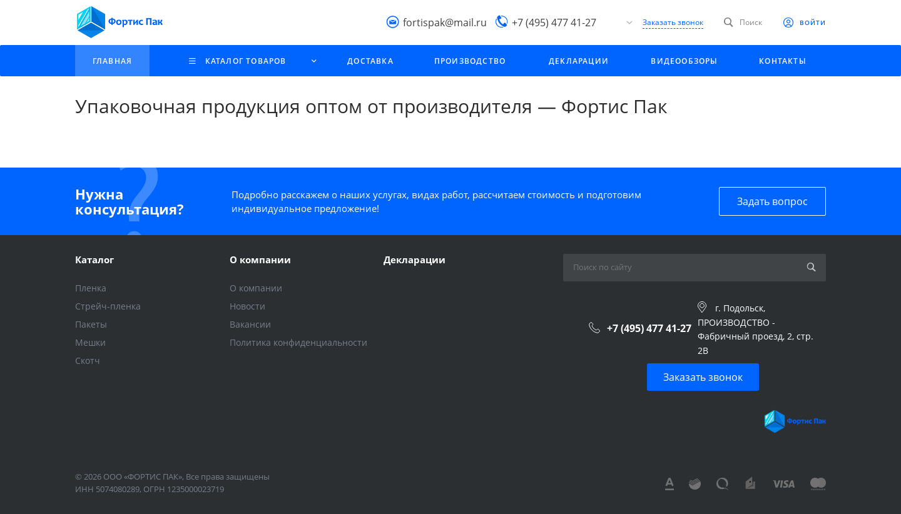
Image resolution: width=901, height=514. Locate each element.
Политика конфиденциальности (298, 342)
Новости (247, 306)
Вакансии (250, 324)
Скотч (87, 360)
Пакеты (91, 324)
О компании (260, 259)
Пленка (90, 288)
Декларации (414, 259)
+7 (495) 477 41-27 (554, 22)
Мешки (90, 342)
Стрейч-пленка (108, 306)
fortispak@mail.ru (445, 22)
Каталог (94, 259)
